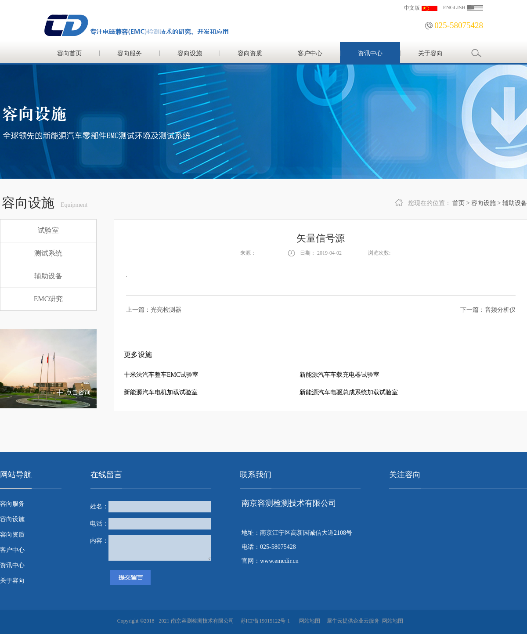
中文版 (412, 8)
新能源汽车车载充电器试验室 (339, 374)
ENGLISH (454, 7)
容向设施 (483, 203)
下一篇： (488, 309)
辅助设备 (514, 203)
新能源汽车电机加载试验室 (161, 392)
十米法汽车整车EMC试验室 (161, 374)
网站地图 (308, 621)
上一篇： (153, 309)
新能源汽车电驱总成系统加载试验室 (349, 392)
